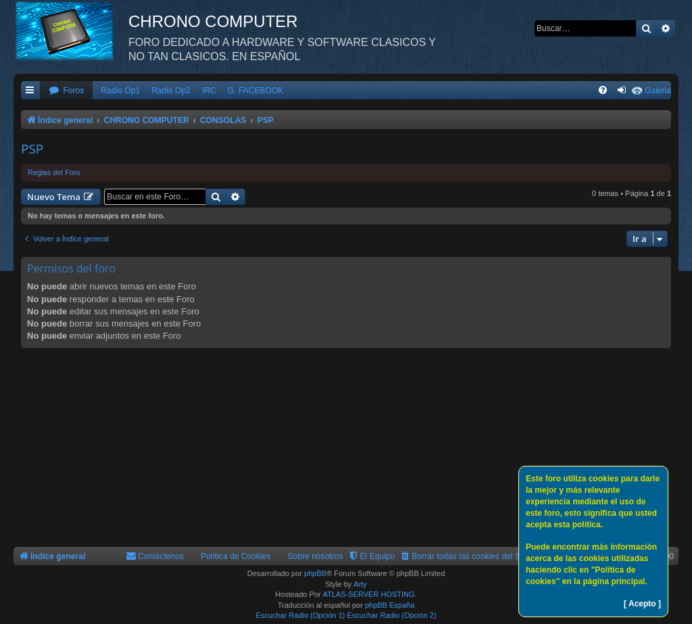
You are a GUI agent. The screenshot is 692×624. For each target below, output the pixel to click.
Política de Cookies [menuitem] (236, 556)
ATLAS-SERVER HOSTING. (370, 594)
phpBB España (389, 605)
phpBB (315, 573)
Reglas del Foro (54, 172)
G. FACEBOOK (256, 90)
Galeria (658, 90)
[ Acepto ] (642, 603)
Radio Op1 (120, 90)
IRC (209, 90)
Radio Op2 (171, 90)
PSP (32, 149)
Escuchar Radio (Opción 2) (392, 615)
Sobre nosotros (315, 556)
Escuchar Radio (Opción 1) (300, 615)
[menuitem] (66, 91)
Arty (360, 584)
